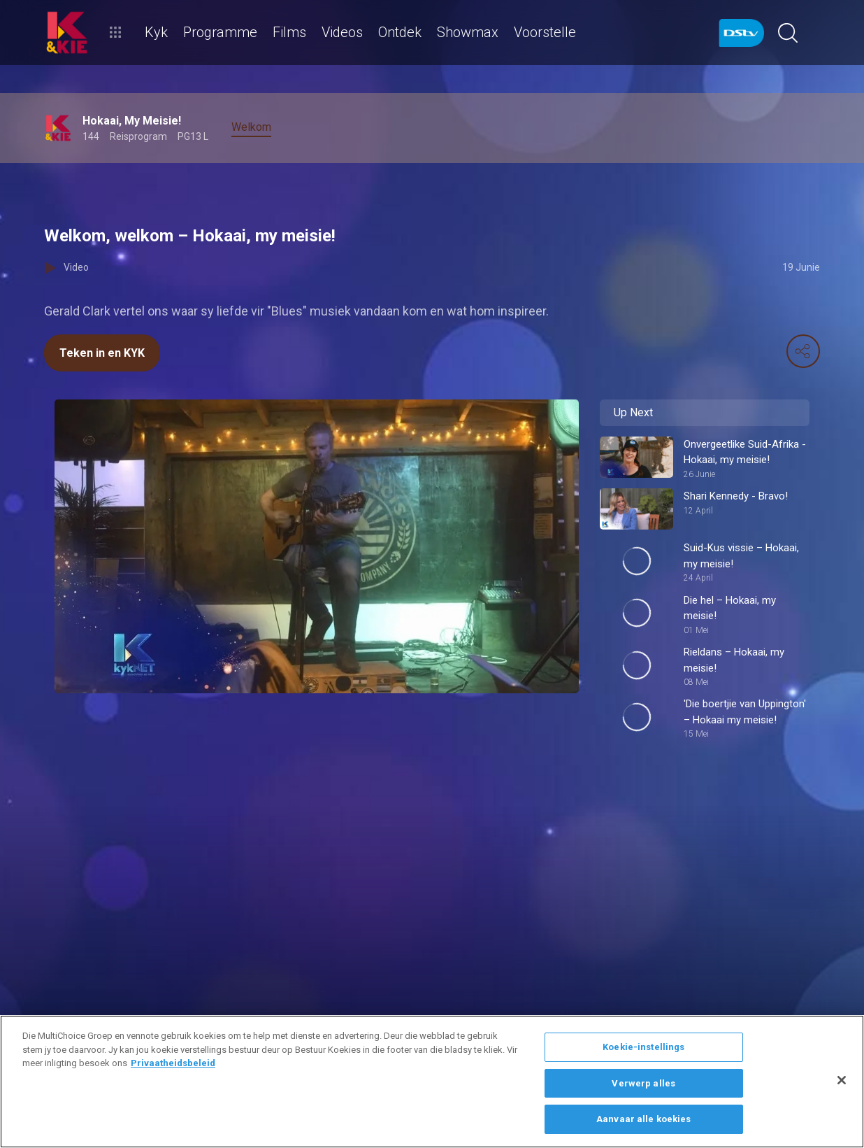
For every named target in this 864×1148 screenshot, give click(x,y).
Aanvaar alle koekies (643, 1119)
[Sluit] (841, 1080)
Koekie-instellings (643, 1047)
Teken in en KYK (102, 353)
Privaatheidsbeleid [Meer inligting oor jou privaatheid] (173, 1063)
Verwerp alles (643, 1083)
